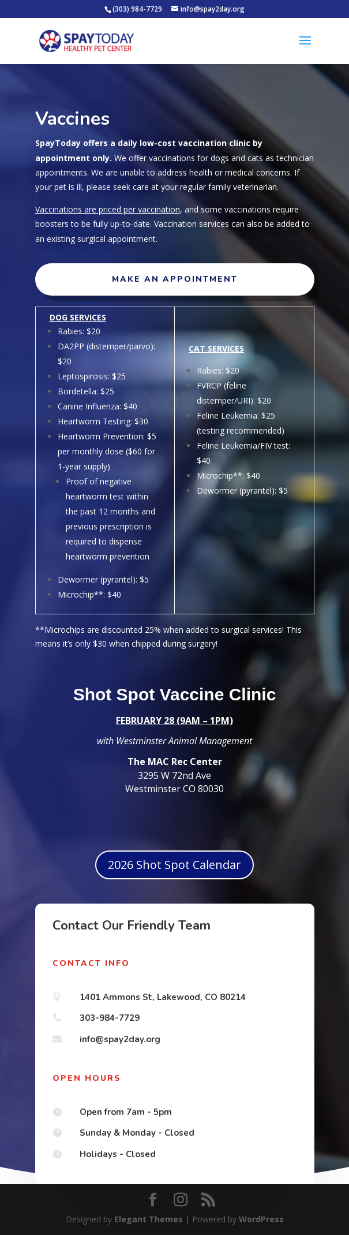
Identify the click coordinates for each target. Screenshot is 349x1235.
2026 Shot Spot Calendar (174, 864)
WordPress (261, 1219)
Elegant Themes (148, 1219)
